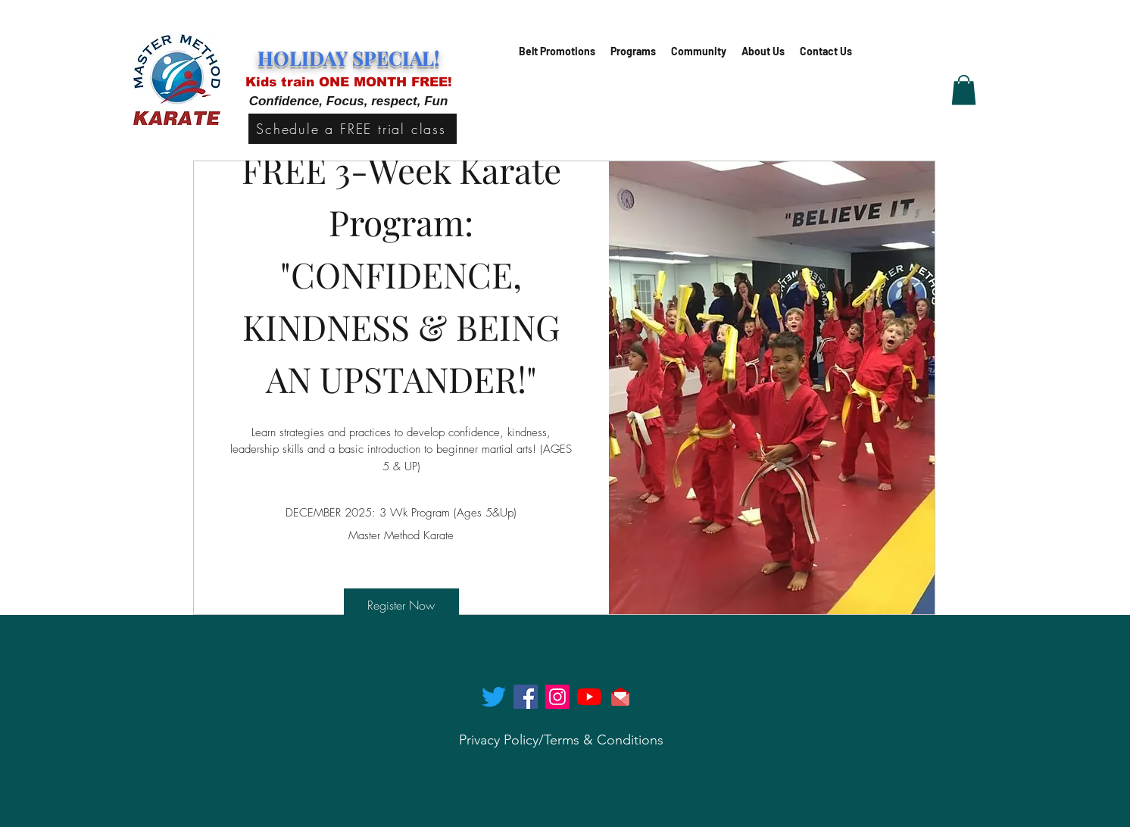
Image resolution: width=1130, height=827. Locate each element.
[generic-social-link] (589, 697)
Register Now (401, 605)
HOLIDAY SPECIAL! (348, 58)
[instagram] (557, 697)
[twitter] (494, 697)
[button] (633, 51)
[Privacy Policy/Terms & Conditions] (561, 740)
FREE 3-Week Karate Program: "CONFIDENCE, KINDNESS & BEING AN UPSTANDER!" (406, 274)
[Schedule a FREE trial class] (352, 129)
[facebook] (525, 697)
